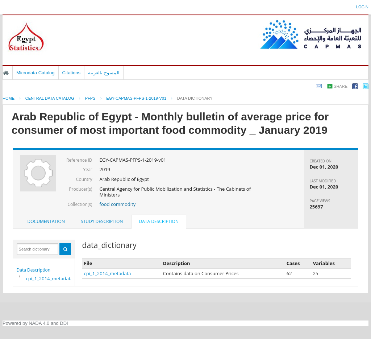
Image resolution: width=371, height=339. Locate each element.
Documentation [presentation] (46, 221)
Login (362, 7)
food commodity (118, 204)
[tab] (46, 221)
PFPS (90, 98)
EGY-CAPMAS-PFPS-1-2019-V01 (136, 98)
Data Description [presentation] (159, 221)
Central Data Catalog (49, 98)
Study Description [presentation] (102, 221)
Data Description (34, 270)
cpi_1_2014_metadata (49, 278)
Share (340, 86)
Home (6, 73)
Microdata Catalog (35, 72)
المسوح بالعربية (104, 72)
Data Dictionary (195, 98)
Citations (71, 72)
